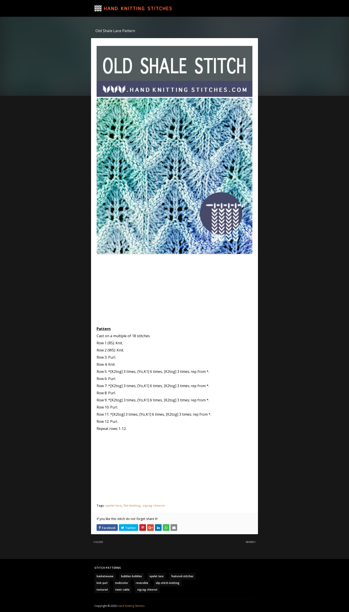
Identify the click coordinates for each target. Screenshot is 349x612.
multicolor (121, 583)
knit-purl (102, 583)
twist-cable (122, 589)
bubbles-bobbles (131, 576)
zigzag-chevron (153, 505)
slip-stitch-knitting (167, 583)
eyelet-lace (114, 505)
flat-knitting (132, 505)
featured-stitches (182, 576)
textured (102, 589)
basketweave (105, 576)
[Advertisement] (174, 290)
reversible (142, 583)
